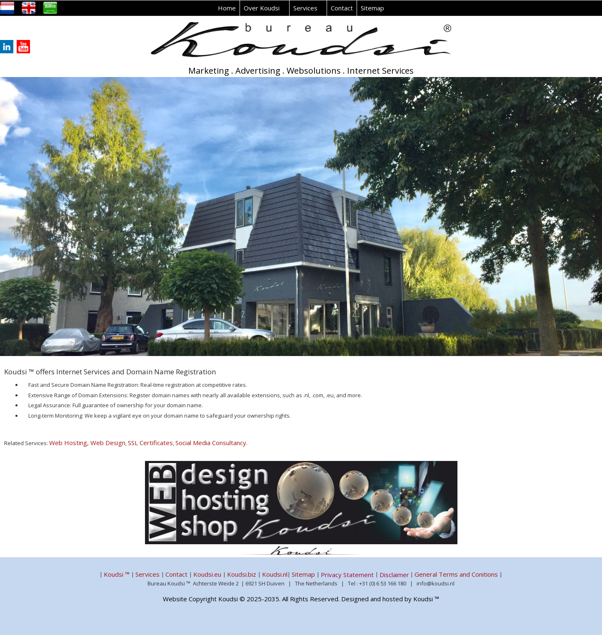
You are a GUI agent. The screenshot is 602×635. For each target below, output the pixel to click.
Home (227, 8)
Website (175, 599)
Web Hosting (69, 442)
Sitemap (372, 8)
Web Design (107, 442)
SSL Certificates (150, 442)
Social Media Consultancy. (211, 442)
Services (305, 8)
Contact (342, 8)
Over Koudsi (262, 8)
